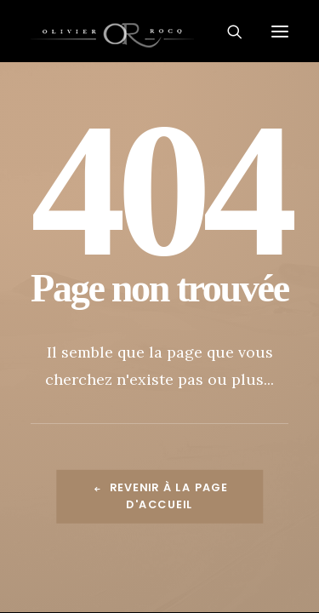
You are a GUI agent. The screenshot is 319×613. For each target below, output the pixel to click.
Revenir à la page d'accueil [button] (161, 496)
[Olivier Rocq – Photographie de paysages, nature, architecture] (159, 31)
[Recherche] (227, 31)
